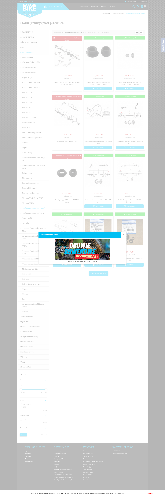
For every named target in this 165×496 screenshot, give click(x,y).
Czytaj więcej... (120, 493)
